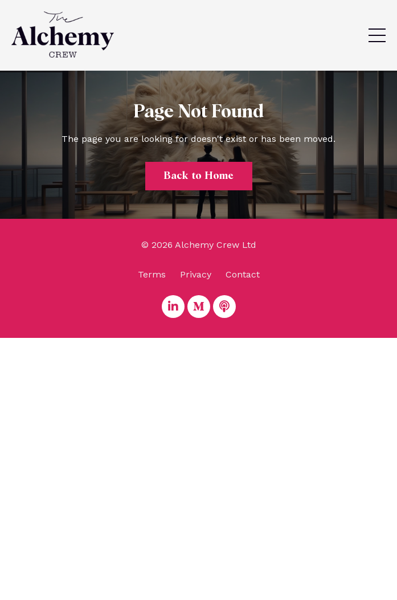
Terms (152, 274)
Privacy (195, 274)
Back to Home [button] (198, 176)
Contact (243, 274)
